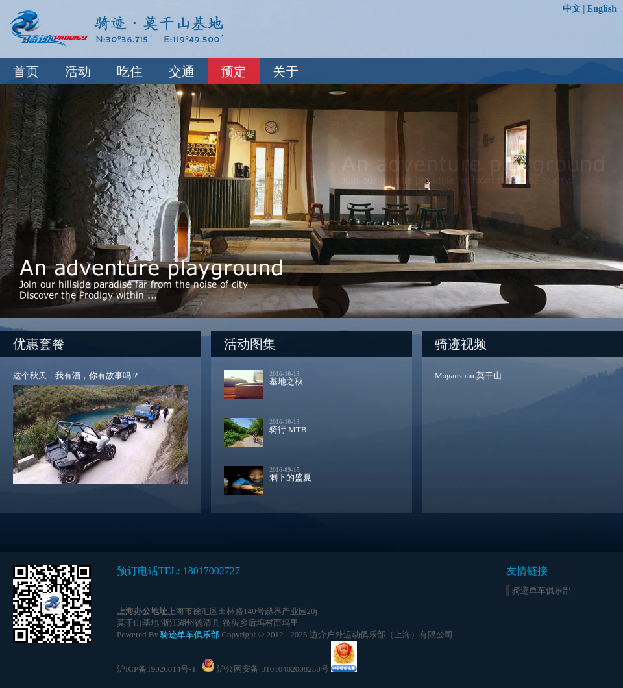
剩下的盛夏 (290, 477)
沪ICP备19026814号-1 (156, 669)
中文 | (575, 9)
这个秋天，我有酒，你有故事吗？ (76, 375)
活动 (78, 71)
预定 (234, 71)
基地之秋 (286, 381)
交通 (182, 71)
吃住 (130, 71)
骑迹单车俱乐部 (189, 634)
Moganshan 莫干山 (468, 375)
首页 (26, 71)
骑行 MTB (287, 429)
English (602, 9)
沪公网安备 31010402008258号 (272, 669)
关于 (286, 71)
